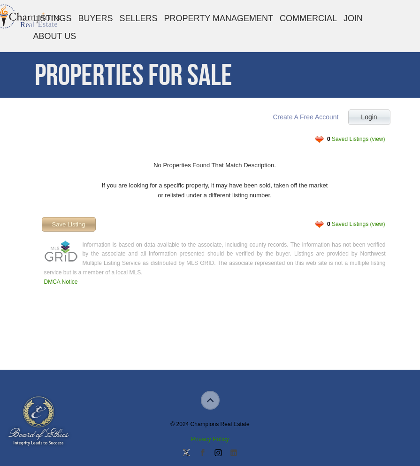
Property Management (218, 18)
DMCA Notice (61, 282)
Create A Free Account (305, 117)
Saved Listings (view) (356, 139)
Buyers (95, 18)
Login (369, 117)
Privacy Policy (210, 439)
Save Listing (68, 224)
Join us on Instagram (218, 453)
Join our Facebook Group (202, 453)
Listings (52, 18)
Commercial (308, 18)
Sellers (139, 18)
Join (353, 18)
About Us (54, 36)
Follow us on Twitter (186, 453)
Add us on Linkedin (234, 453)
